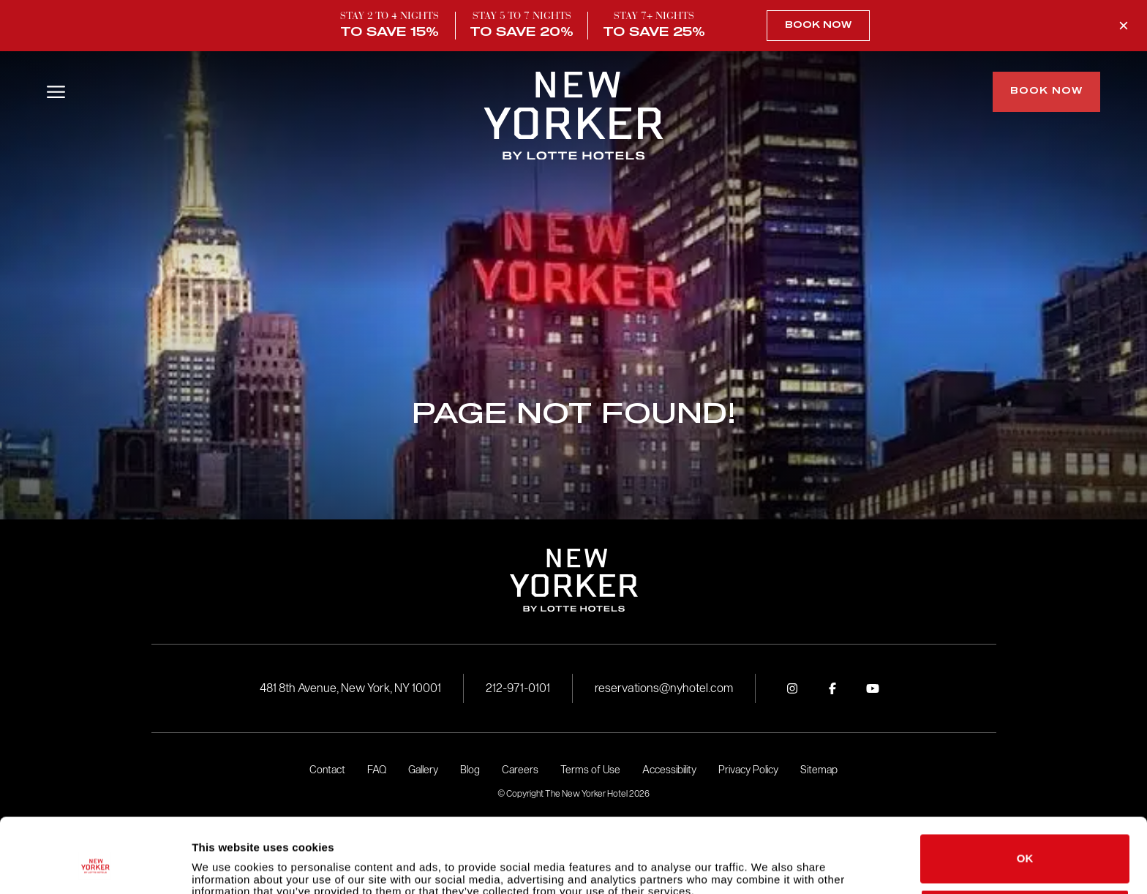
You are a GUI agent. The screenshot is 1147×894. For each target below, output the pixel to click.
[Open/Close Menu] (56, 92)
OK (1025, 795)
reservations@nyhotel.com (664, 688)
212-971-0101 (518, 688)
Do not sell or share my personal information (1025, 849)
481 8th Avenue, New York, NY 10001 (350, 688)
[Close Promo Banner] (1123, 25)
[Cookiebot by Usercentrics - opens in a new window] (95, 865)
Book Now (818, 25)
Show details (226, 865)
